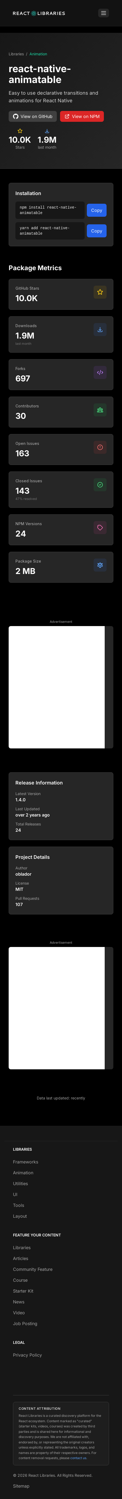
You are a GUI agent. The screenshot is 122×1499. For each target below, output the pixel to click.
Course (20, 1280)
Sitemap (21, 1486)
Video (19, 1312)
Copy (96, 210)
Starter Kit (23, 1291)
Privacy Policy (27, 1355)
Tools (18, 1205)
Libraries (16, 54)
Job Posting (25, 1323)
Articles (20, 1258)
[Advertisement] (61, 687)
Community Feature (32, 1269)
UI (15, 1194)
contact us (78, 1458)
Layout (20, 1216)
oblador (23, 874)
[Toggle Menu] (103, 13)
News (18, 1302)
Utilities (20, 1183)
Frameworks (25, 1162)
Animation (38, 54)
